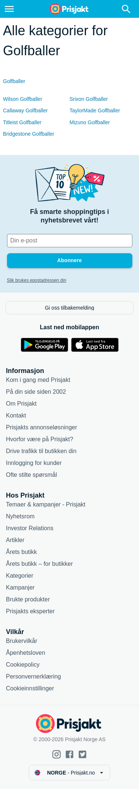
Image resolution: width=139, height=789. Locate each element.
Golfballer (14, 81)
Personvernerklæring (33, 676)
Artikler (15, 540)
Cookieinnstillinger (30, 688)
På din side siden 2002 (36, 392)
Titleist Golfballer (22, 122)
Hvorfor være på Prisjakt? (39, 439)
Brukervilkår (21, 641)
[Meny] (9, 9)
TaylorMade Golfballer (95, 110)
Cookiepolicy (23, 664)
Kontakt (16, 415)
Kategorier (19, 575)
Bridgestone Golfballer (28, 134)
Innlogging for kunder (34, 463)
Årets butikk (21, 552)
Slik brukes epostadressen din (36, 280)
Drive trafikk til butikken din (41, 451)
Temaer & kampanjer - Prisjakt (45, 504)
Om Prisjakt (21, 403)
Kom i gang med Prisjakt (38, 380)
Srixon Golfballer (89, 99)
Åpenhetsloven (25, 653)
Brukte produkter (28, 599)
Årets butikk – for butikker (39, 564)
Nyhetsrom (20, 516)
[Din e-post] (69, 240)
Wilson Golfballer (22, 99)
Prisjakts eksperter (30, 611)
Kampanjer (20, 587)
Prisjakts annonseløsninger (41, 427)
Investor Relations (29, 528)
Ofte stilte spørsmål (31, 475)
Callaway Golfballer (25, 110)
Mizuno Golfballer (90, 122)
